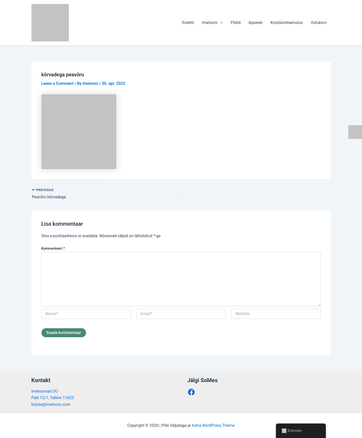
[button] (220, 23)
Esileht (188, 22)
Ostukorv (319, 22)
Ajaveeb (255, 22)
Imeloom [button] (212, 23)
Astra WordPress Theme (213, 425)
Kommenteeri (53, 248)
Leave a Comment (57, 83)
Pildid (236, 22)
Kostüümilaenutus (287, 22)
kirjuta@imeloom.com (51, 404)
